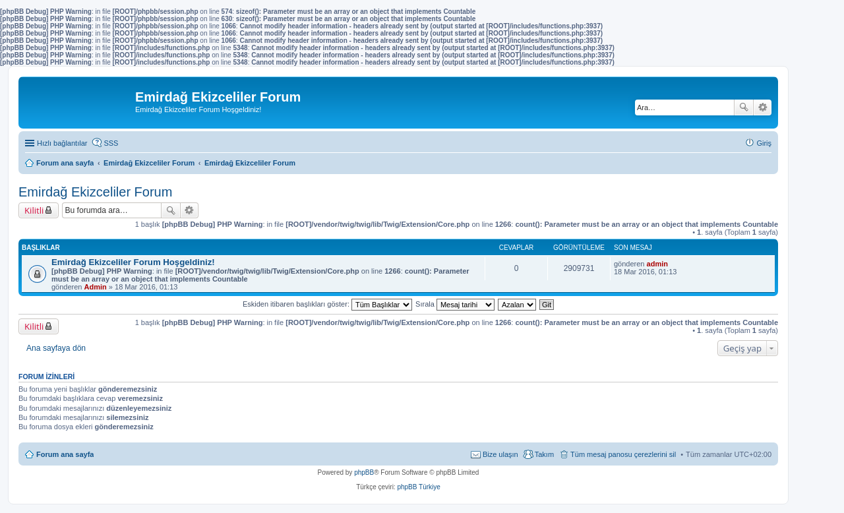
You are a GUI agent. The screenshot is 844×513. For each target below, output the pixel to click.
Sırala (455, 304)
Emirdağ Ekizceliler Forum (95, 192)
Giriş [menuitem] (763, 143)
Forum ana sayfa (65, 454)
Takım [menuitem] (544, 454)
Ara (744, 107)
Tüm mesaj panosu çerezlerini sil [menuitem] (623, 454)
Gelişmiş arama (762, 107)
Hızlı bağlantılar (62, 143)
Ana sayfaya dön (56, 348)
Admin (95, 287)
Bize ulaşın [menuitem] (500, 454)
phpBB (364, 472)
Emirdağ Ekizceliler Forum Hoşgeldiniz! (133, 262)
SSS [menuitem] (111, 143)
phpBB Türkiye (418, 487)
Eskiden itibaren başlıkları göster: (327, 304)
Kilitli (34, 210)
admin (657, 264)
